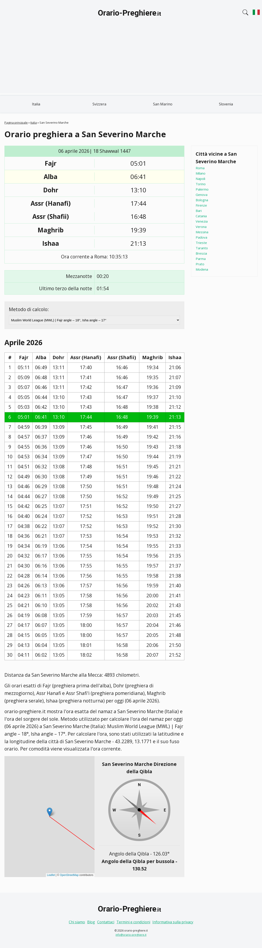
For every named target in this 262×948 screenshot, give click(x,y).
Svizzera (99, 104)
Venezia (202, 221)
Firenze (201, 205)
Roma (200, 168)
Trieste (201, 242)
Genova (201, 194)
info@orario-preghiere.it (131, 935)
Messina (202, 232)
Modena (202, 269)
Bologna (202, 200)
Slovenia (226, 104)
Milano (200, 173)
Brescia (201, 253)
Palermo (202, 189)
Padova (201, 237)
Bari (199, 210)
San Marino (162, 104)
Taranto (202, 248)
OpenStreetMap (69, 875)
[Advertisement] (131, 62)
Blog (91, 922)
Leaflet (51, 875)
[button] (49, 812)
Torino (201, 184)
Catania (201, 216)
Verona (201, 226)
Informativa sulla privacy (172, 922)
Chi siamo (77, 922)
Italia (36, 104)
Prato (200, 264)
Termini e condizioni (133, 922)
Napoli (200, 178)
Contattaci (105, 922)
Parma (201, 258)
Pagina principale (16, 123)
